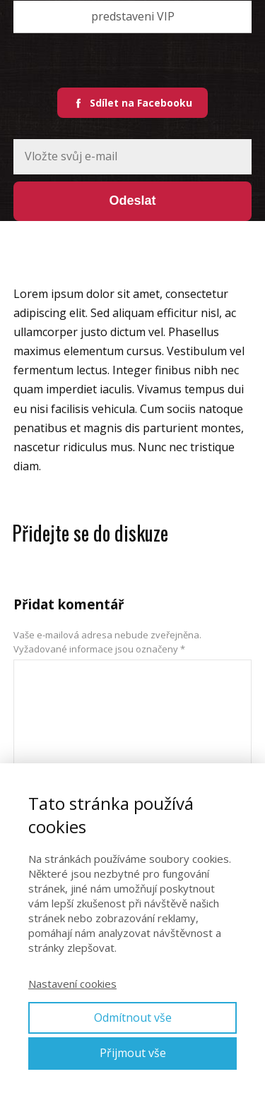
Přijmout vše (133, 1053)
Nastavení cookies (72, 984)
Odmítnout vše (133, 1017)
